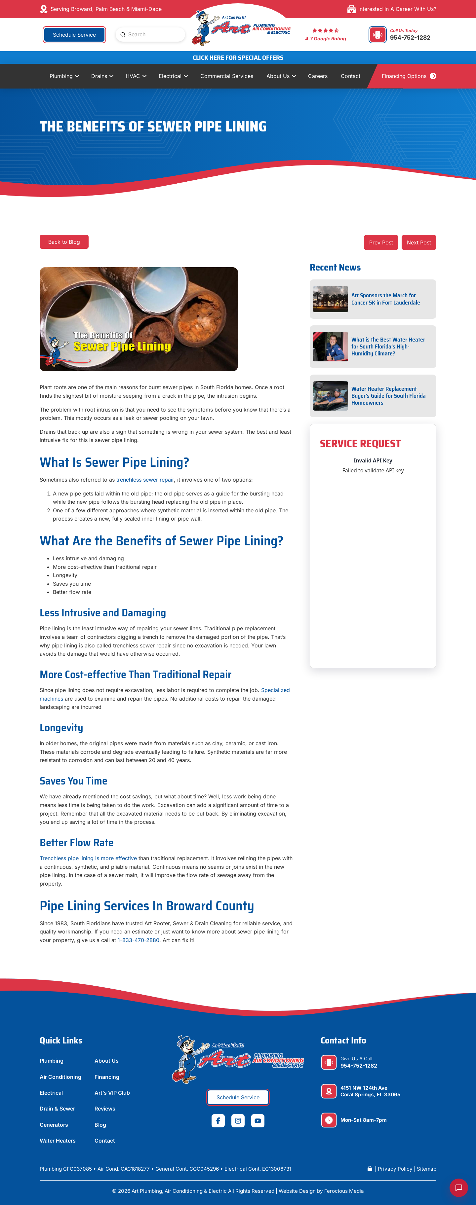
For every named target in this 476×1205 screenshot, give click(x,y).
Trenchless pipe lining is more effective (88, 858)
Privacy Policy (395, 1169)
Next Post (419, 242)
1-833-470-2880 (138, 940)
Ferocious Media (344, 1191)
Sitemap (426, 1169)
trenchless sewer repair (145, 479)
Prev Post (381, 242)
